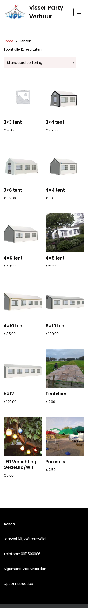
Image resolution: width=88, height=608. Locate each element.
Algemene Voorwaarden (25, 568)
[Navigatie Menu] (78, 12)
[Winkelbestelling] (40, 62)
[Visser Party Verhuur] (35, 12)
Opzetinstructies (18, 583)
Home (8, 41)
